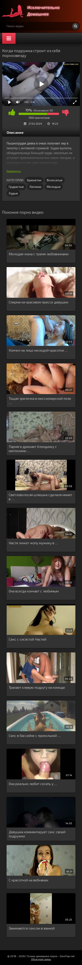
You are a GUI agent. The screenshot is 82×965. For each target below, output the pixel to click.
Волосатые (55, 180)
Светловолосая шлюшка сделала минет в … (40, 497)
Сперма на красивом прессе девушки (38, 302)
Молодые (54, 186)
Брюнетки (34, 180)
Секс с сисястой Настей (27, 639)
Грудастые (16, 186)
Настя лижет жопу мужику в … (33, 543)
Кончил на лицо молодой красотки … (38, 350)
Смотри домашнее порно (35, 11)
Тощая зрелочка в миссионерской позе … (40, 400)
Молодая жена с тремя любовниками (38, 254)
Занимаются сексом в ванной (32, 928)
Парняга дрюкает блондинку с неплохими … (33, 448)
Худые (13, 193)
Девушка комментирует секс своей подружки (37, 834)
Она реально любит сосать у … (33, 784)
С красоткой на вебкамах (28, 880)
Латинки (35, 186)
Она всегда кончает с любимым (34, 591)
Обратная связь (41, 959)
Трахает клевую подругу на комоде (37, 687)
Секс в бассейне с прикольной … (35, 735)
